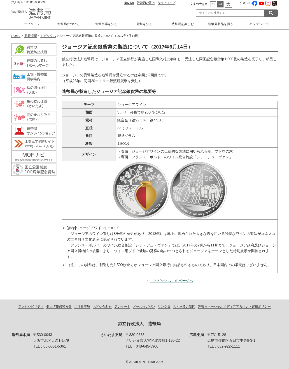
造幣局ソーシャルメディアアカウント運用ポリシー (234, 306)
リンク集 (164, 306)
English (129, 2)
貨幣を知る (144, 24)
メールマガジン (144, 306)
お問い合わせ (102, 306)
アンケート (122, 306)
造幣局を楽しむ (183, 24)
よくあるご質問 (184, 306)
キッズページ (258, 24)
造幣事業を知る (106, 24)
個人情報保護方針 (59, 306)
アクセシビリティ (31, 306)
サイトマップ (166, 2)
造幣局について (68, 24)
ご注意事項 (82, 306)
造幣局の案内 (146, 2)
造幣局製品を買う (220, 24)
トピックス (48, 35)
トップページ (30, 24)
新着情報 (30, 35)
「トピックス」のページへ (171, 281)
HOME (16, 35)
